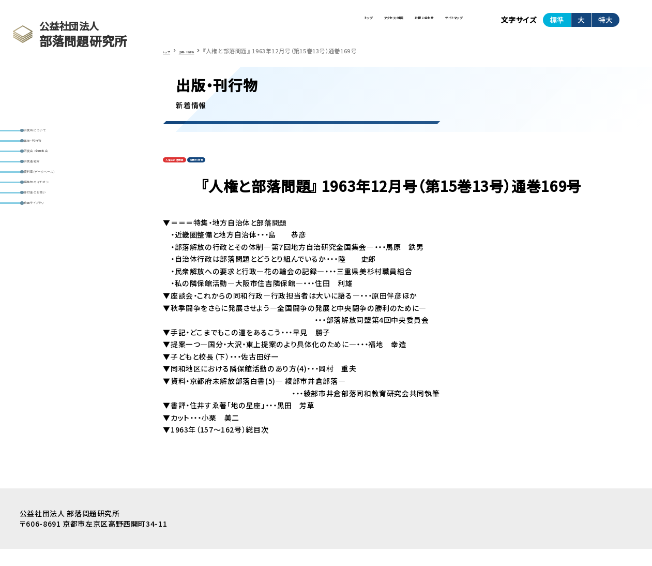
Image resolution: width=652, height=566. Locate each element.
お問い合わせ (367, 25)
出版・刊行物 (48, 155)
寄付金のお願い (53, 255)
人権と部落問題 (188, 173)
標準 (557, 24)
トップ (237, 25)
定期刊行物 (238, 173)
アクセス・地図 (295, 25)
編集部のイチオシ (56, 235)
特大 (605, 24)
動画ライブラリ (51, 275)
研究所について (53, 135)
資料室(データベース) (62, 215)
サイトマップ (435, 25)
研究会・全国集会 (55, 175)
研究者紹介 (47, 195)
